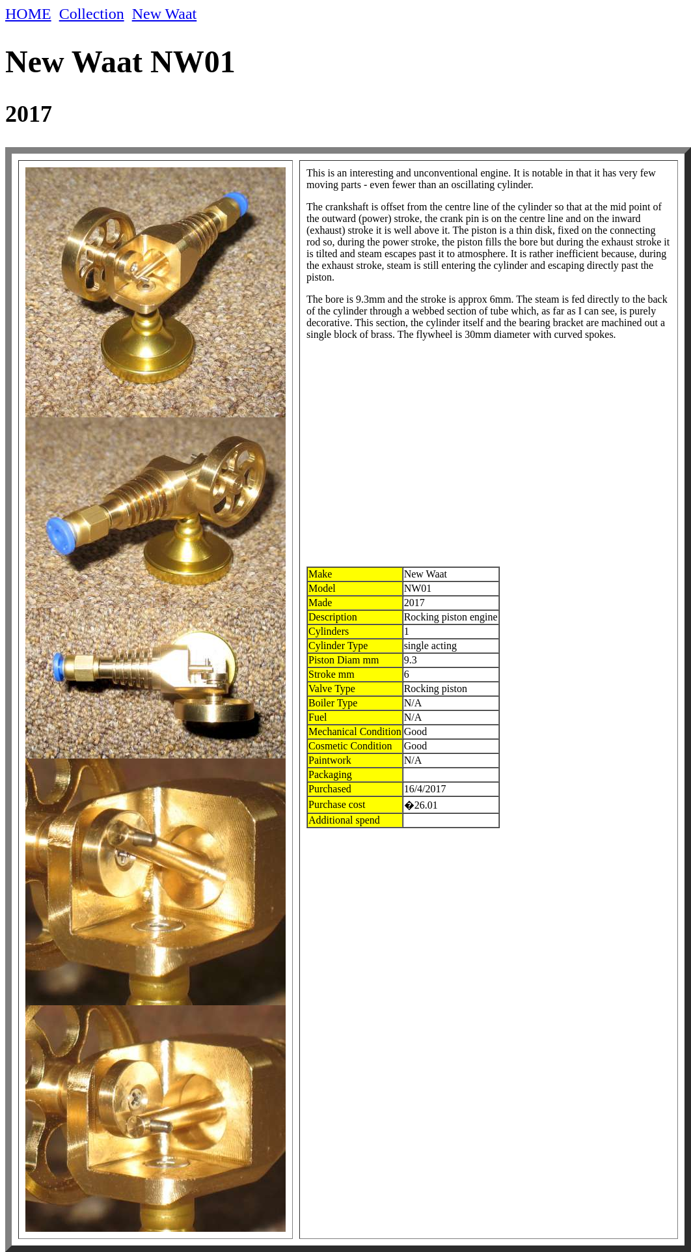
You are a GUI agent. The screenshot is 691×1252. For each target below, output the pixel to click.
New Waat (164, 13)
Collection (91, 13)
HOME (28, 13)
